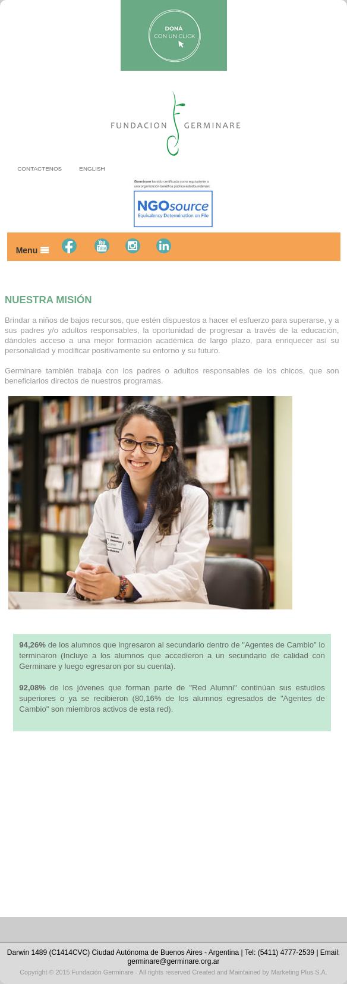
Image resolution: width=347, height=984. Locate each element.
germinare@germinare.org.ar (174, 961)
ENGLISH (92, 168)
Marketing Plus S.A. (299, 972)
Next (323, 503)
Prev (20, 503)
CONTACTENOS (39, 168)
